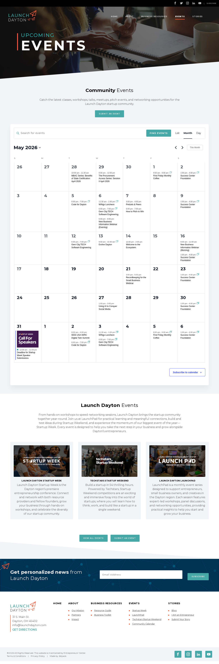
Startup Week (139, 613)
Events (180, 16)
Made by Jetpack (58, 659)
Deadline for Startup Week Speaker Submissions (26, 357)
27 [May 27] (101, 298)
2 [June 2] (73, 327)
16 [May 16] (183, 237)
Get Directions (24, 632)
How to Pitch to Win (135, 213)
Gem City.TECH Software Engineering (108, 214)
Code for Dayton (79, 206)
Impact (75, 622)
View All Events (90, 540)
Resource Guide (102, 613)
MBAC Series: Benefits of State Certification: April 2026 (82, 180)
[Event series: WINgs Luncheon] (117, 203)
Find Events (159, 134)
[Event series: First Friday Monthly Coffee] (170, 174)
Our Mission (78, 613)
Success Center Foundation (188, 178)
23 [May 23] (183, 270)
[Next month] (183, 149)
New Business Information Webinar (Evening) (108, 226)
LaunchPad (138, 618)
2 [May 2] (182, 168)
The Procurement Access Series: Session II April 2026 (109, 180)
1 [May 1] (154, 168)
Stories (197, 16)
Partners (76, 618)
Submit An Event (109, 114)
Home (114, 16)
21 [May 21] (128, 270)
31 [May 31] (19, 327)
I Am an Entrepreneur (183, 618)
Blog (174, 613)
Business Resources (154, 16)
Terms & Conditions (16, 659)
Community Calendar (143, 626)
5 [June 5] (154, 327)
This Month (195, 149)
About (129, 16)
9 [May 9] (182, 197)
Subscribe (211, 3)
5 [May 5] (73, 197)
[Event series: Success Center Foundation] (198, 174)
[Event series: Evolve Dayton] (117, 243)
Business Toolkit (102, 618)
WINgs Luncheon (106, 206)
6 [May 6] (100, 197)
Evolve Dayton (105, 246)
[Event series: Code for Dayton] (89, 203)
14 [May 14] (128, 237)
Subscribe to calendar (185, 373)
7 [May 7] (127, 197)
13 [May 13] (101, 237)
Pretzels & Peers (133, 206)
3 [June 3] (100, 327)
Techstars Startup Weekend (146, 622)
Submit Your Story (181, 622)
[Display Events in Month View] (188, 134)
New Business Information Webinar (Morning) (190, 249)
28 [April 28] (74, 168)
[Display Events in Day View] (198, 134)
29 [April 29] (101, 168)
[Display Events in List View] (177, 134)
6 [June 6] (182, 327)
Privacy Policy (38, 659)
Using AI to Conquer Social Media (108, 309)
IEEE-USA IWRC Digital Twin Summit (80, 338)
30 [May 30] (183, 298)
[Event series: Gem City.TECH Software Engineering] (116, 210)
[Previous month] (176, 149)
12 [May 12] (74, 237)
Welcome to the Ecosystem (133, 247)
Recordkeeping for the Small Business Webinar (136, 282)
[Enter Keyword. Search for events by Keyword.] (80, 134)
